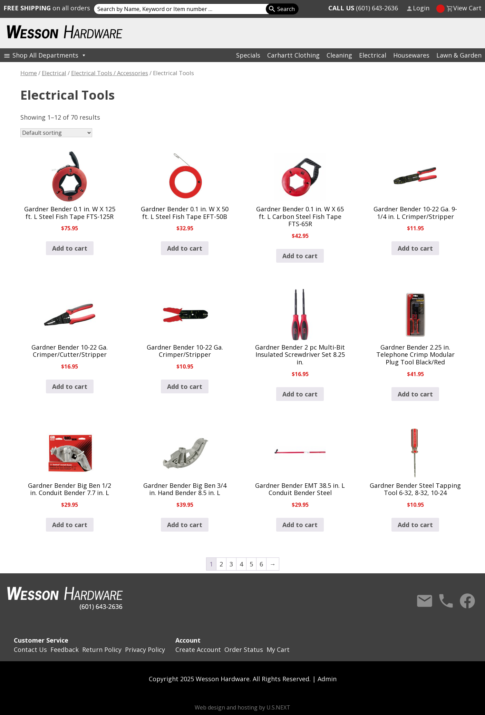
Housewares (411, 55)
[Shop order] (56, 132)
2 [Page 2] (221, 564)
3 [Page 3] (231, 564)
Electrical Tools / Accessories (109, 73)
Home (28, 73)
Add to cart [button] (69, 248)
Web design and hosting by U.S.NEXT (242, 707)
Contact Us (425, 601)
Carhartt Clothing (293, 55)
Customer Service (41, 640)
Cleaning (339, 55)
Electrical (372, 55)
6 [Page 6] (261, 564)
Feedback (64, 649)
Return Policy (102, 649)
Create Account (198, 649)
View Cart (467, 8)
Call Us (446, 601)
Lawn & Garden (459, 55)
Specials (248, 55)
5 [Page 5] (251, 564)
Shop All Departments (49, 55)
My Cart (278, 649)
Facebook (467, 601)
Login (421, 8)
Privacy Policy (145, 649)
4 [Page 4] (241, 564)
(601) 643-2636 (363, 8)
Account (188, 640)
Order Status (243, 649)
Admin (327, 679)
